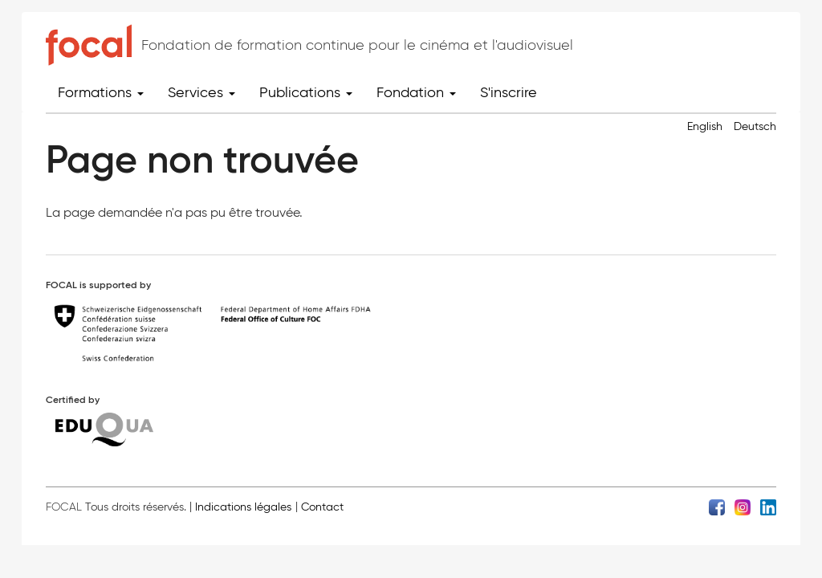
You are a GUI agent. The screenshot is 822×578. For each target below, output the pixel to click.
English (704, 126)
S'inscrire (508, 92)
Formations (101, 92)
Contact (322, 507)
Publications (305, 92)
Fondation (416, 92)
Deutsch (755, 126)
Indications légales (243, 507)
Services (201, 92)
